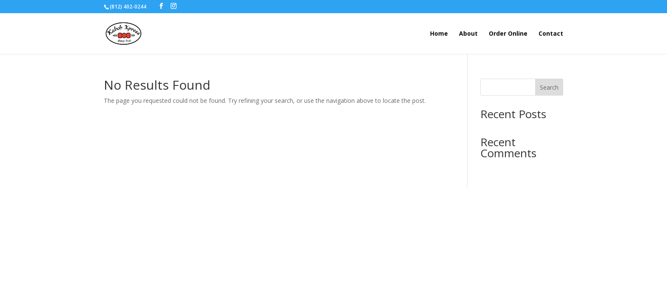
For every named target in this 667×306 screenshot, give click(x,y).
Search (549, 87)
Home (439, 34)
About (468, 34)
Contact (551, 34)
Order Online (508, 34)
